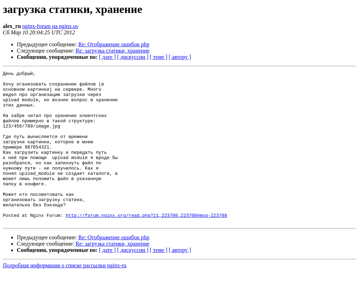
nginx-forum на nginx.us (50, 26)
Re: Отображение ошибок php (113, 44)
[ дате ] (107, 57)
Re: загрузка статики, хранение (113, 51)
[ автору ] (180, 57)
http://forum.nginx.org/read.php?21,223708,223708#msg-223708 (146, 244)
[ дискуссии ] (132, 57)
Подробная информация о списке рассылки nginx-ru (65, 296)
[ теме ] (158, 57)
